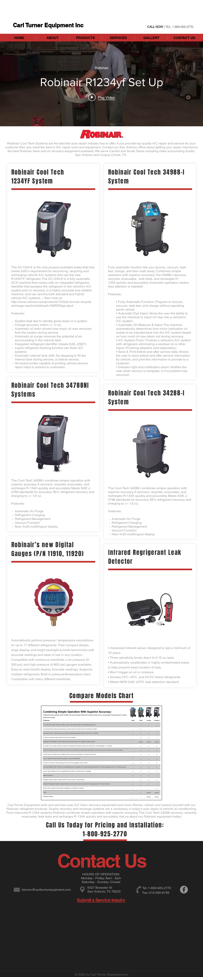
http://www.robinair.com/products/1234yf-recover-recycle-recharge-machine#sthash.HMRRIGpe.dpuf (51, 304)
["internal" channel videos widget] (101, 83)
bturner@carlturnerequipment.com (46, 890)
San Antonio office (132, 147)
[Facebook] (184, 890)
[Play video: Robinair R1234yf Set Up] (101, 97)
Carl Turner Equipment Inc (48, 25)
